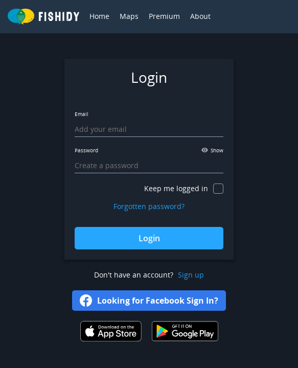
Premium (164, 16)
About (200, 16)
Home (99, 16)
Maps (129, 16)
